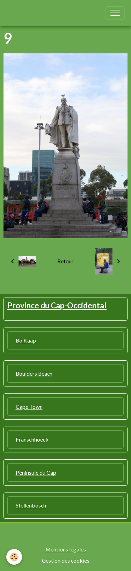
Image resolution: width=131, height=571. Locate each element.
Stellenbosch (31, 505)
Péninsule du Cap (36, 472)
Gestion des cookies (65, 560)
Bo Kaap (26, 340)
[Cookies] (14, 557)
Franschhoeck (32, 439)
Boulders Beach (34, 373)
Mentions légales (65, 549)
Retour (65, 261)
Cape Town (29, 406)
